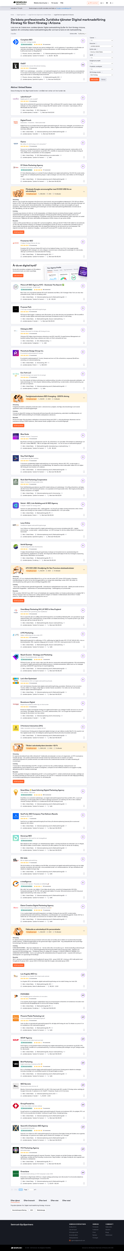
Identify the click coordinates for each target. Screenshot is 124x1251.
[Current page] (30, 1190)
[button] (102, 3)
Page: (25, 1189)
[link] (54, 3)
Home (12, 14)
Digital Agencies (21, 14)
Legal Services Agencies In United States (39, 14)
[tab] (15, 1200)
